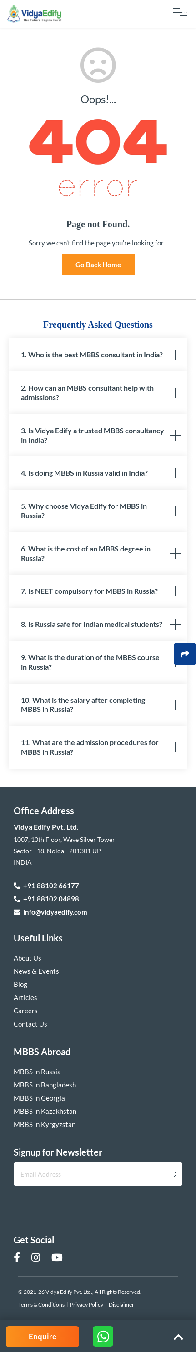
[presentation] (62, 1202)
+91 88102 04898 (46, 899)
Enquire (42, 1336)
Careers (26, 1010)
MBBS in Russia (37, 1071)
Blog (20, 984)
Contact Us (30, 1024)
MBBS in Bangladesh (45, 1085)
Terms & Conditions (41, 1304)
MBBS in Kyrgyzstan (44, 1124)
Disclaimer (121, 1304)
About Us (27, 958)
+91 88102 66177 (46, 885)
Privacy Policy (86, 1304)
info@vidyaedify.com (50, 912)
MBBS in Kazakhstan (45, 1111)
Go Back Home (98, 264)
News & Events (36, 971)
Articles (25, 997)
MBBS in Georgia (39, 1098)
